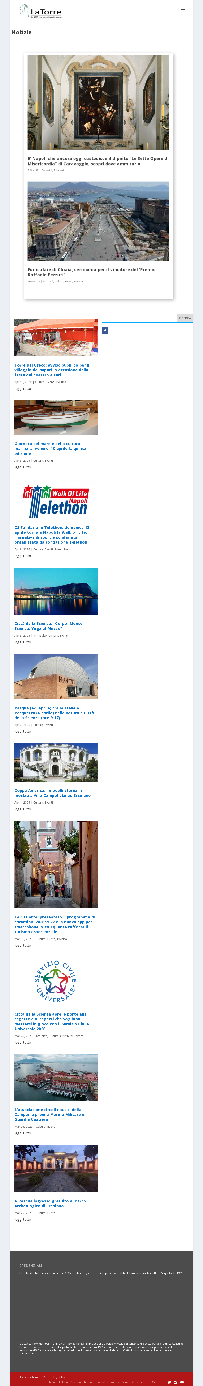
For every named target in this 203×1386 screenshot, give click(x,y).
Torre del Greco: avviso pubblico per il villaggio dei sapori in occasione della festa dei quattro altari (52, 369)
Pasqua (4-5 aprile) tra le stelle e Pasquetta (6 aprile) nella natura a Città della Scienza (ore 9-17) (54, 712)
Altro (125, 1381)
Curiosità (47, 170)
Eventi (68, 281)
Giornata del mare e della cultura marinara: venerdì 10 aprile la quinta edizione (50, 448)
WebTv (115, 1381)
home (52, 1381)
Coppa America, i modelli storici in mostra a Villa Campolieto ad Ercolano (52, 792)
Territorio (59, 170)
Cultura (59, 281)
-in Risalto (40, 635)
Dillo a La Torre (140, 1381)
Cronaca (76, 1381)
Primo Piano (63, 549)
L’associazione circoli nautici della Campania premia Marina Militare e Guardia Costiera (49, 1114)
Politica (61, 382)
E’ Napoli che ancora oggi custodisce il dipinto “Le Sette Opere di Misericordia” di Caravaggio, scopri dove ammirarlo (98, 160)
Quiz (154, 1381)
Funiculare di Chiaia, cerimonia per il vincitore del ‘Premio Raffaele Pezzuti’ (92, 271)
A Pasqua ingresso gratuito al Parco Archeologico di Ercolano (50, 1203)
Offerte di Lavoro (71, 1036)
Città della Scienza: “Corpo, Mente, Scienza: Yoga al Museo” (49, 626)
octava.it (35, 1377)
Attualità (48, 281)
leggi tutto (22, 388)
